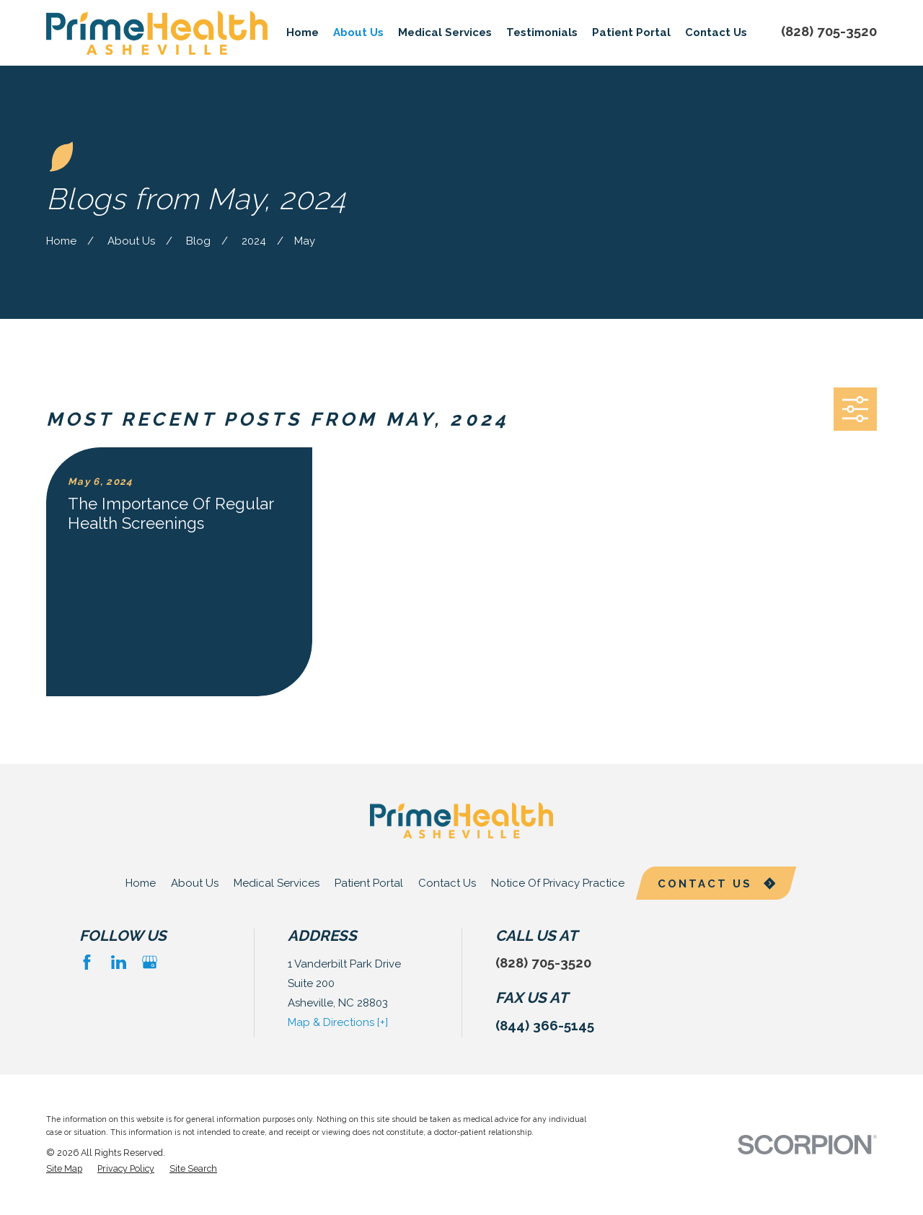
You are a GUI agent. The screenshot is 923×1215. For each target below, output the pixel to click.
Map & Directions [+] (338, 1022)
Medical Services (276, 883)
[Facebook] (86, 962)
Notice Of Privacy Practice (557, 883)
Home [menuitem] (302, 32)
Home (140, 883)
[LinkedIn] (118, 962)
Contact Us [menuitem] (716, 32)
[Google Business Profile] (149, 962)
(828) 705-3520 (829, 31)
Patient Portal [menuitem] (631, 32)
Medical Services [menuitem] (445, 32)
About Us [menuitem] (358, 32)
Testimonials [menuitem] (542, 32)
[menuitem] (64, 1169)
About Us (194, 883)
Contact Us (447, 883)
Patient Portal (369, 883)
